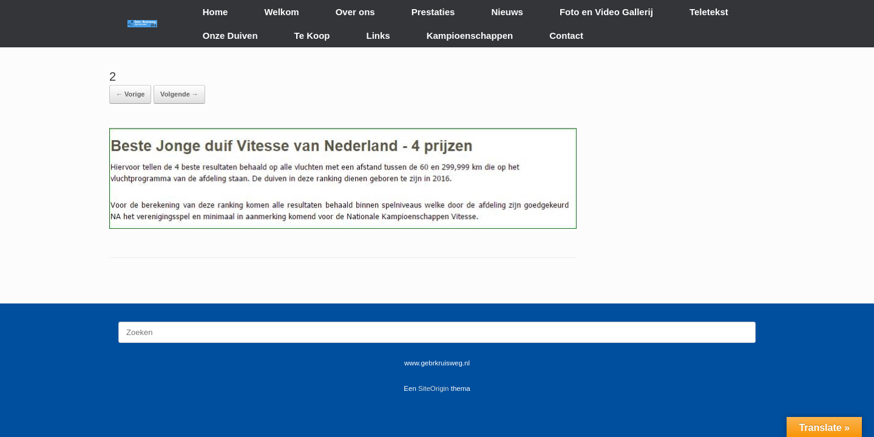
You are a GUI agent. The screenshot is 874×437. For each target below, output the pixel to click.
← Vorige (130, 94)
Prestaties (433, 12)
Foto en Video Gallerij (606, 12)
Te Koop (312, 35)
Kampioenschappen (470, 35)
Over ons (355, 12)
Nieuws (507, 12)
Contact (566, 35)
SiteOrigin (433, 388)
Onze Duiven (230, 35)
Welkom (281, 12)
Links (378, 35)
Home (215, 12)
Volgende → (179, 94)
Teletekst (708, 12)
